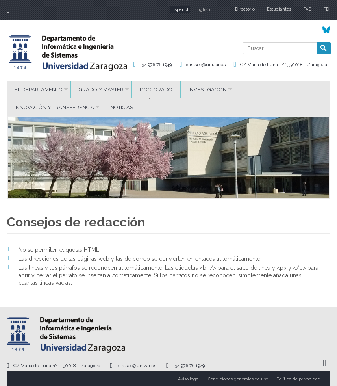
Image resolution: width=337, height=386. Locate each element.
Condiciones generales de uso (238, 379)
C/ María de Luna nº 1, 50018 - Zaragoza (283, 64)
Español (180, 9)
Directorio (245, 9)
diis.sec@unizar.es (206, 64)
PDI (326, 9)
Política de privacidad (298, 379)
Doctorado (156, 90)
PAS (307, 9)
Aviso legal (189, 379)
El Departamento (39, 90)
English (202, 9)
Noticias (121, 107)
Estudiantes (279, 9)
